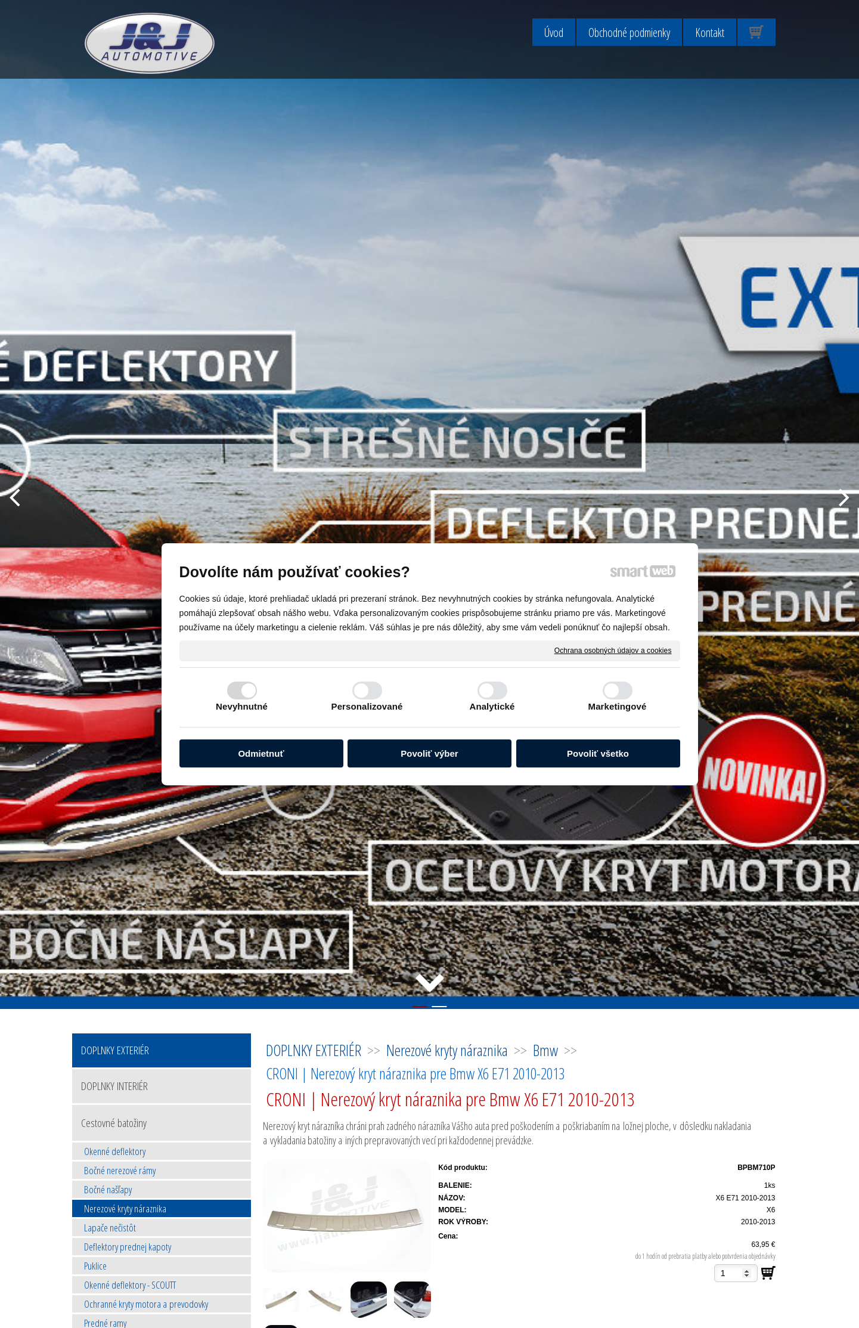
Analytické (491, 706)
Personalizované (367, 706)
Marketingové (617, 706)
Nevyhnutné (242, 706)
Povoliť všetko (598, 753)
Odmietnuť (261, 753)
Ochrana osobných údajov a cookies (613, 650)
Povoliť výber (429, 753)
